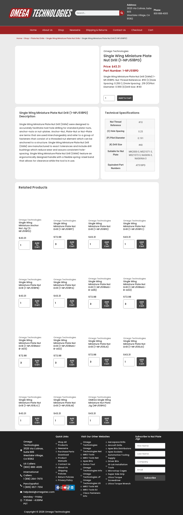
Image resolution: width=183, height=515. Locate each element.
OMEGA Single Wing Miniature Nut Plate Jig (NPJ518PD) (99, 402)
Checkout (136, 30)
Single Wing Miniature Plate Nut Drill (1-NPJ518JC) (30, 402)
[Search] (121, 13)
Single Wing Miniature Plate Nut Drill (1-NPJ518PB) (30, 285)
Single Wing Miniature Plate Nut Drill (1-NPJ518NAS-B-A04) (134, 286)
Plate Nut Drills (37, 38)
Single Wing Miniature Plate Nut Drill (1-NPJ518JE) (99, 343)
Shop (61, 30)
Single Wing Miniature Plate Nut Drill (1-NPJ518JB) (64, 402)
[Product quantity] (109, 98)
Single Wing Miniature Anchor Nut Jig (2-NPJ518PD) (29, 227)
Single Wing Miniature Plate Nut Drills (63, 38)
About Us (47, 30)
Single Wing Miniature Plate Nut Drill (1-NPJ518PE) (99, 226)
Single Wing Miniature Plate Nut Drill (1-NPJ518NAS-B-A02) (64, 344)
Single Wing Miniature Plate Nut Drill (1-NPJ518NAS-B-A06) (99, 286)
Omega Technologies (116, 51)
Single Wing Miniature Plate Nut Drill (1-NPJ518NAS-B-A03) (30, 344)
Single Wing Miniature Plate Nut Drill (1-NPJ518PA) (64, 285)
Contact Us (119, 30)
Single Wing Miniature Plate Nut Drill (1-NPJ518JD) (134, 343)
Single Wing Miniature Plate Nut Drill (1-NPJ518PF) (64, 226)
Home (33, 30)
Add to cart (125, 98)
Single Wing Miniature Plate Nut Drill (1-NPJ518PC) (134, 226)
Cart (150, 30)
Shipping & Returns (96, 30)
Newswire (75, 30)
